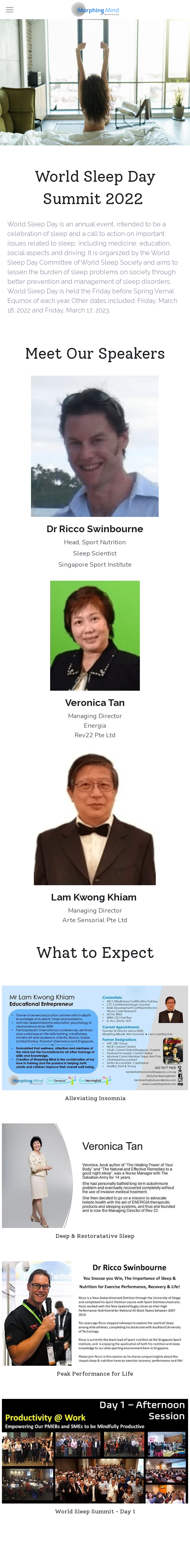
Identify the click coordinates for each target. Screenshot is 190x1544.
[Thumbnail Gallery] (95, 1451)
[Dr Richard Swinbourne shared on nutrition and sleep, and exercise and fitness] (95, 1313)
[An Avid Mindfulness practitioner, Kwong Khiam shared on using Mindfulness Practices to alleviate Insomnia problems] (95, 1038)
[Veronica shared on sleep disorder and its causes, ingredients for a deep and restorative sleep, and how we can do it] (95, 1175)
